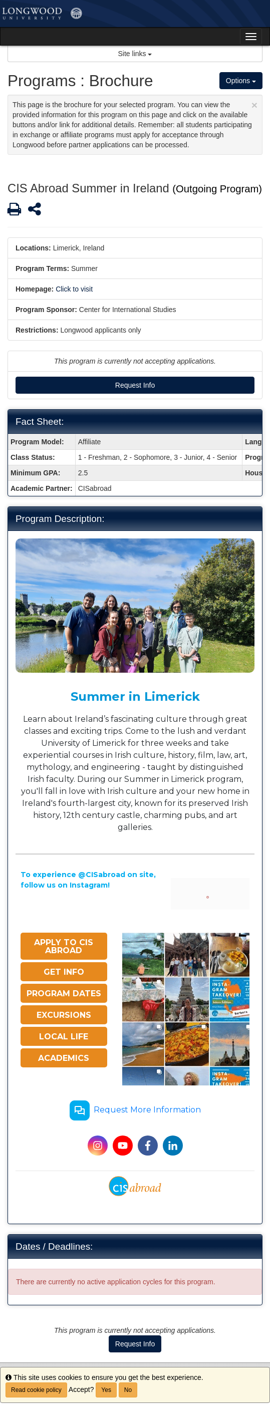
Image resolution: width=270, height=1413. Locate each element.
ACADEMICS (63, 1058)
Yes (106, 1389)
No (128, 1389)
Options (241, 81)
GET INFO (64, 972)
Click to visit (74, 289)
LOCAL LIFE (63, 1036)
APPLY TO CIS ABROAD (63, 946)
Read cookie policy (36, 1389)
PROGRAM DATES (64, 993)
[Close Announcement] (254, 105)
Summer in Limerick (135, 696)
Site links (135, 54)
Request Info (135, 385)
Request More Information (135, 1110)
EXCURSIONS (64, 1015)
